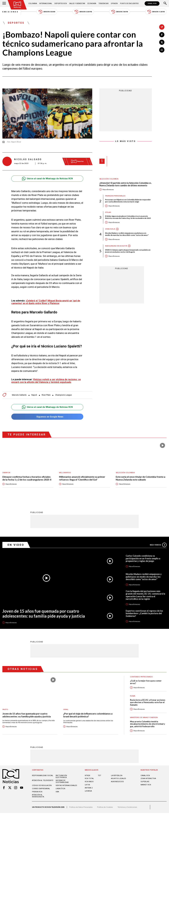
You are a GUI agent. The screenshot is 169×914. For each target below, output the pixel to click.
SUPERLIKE (145, 782)
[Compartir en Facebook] (162, 34)
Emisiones (10, 12)
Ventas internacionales (66, 785)
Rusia (132, 696)
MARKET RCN (146, 785)
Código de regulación (42, 785)
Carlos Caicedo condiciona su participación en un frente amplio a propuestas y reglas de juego (143, 558)
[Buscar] (165, 3)
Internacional (45, 3)
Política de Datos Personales (81, 807)
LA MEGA (88, 791)
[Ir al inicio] (17, 5)
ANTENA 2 (89, 788)
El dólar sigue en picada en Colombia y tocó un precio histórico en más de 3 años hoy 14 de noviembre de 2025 (128, 217)
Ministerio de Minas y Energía (144, 717)
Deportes (16, 23)
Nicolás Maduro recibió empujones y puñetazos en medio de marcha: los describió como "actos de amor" (127, 234)
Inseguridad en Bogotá (116, 246)
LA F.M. (87, 785)
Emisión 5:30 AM (47, 12)
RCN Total (89, 778)
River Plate (46, 395)
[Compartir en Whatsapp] (162, 50)
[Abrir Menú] (4, 3)
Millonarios (65, 473)
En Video (16, 544)
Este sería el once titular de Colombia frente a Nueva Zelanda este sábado (140, 478)
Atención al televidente (42, 780)
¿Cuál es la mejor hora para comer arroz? (146, 682)
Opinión (114, 3)
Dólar (108, 212)
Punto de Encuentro (129, 3)
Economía (91, 3)
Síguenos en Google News (47, 417)
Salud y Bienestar (77, 3)
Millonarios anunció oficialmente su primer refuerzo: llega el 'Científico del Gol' (82, 478)
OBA (57, 792)
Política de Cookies (105, 807)
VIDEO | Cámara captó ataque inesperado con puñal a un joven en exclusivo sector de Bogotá (127, 251)
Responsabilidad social (42, 775)
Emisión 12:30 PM (83, 12)
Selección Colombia (108, 179)
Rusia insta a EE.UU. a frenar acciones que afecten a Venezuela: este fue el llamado (147, 702)
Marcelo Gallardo (19, 395)
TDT (99, 775)
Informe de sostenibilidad (62, 781)
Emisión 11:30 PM (156, 12)
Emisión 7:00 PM (119, 12)
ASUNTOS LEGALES (118, 778)
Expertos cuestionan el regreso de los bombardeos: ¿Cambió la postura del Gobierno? (144, 613)
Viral (65, 709)
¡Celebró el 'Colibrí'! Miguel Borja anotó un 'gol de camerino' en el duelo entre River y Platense (45, 302)
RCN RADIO (89, 782)
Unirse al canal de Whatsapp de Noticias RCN (47, 178)
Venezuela (110, 229)
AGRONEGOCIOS (117, 782)
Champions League (63, 395)
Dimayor (6, 473)
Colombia (32, 3)
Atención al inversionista (38, 796)
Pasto (5, 709)
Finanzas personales (115, 196)
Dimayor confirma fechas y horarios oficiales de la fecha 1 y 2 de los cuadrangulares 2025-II (26, 478)
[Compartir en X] (162, 42)
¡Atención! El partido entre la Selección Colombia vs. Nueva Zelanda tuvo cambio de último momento (125, 184)
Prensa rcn (37, 792)
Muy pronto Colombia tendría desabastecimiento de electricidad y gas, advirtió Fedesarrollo (147, 724)
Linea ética (60, 789)
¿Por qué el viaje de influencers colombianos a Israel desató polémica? (87, 715)
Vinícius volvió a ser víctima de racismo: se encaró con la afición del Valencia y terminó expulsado (46, 381)
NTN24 (87, 775)
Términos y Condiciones (127, 807)
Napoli (34, 395)
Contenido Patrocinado (141, 677)
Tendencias (103, 3)
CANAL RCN (152, 3)
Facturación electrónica (61, 776)
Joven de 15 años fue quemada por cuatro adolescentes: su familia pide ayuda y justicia (43, 613)
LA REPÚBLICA (116, 775)
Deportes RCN (60, 3)
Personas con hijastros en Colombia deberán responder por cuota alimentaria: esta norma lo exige (128, 201)
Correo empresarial (41, 789)
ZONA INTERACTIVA (148, 778)
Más (158, 545)
